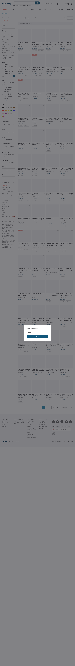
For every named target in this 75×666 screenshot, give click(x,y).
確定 (37, 336)
